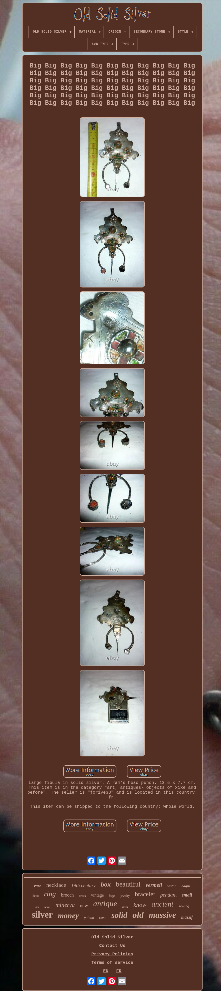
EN (105, 971)
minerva (65, 905)
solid (119, 915)
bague (186, 886)
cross (82, 896)
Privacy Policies (112, 954)
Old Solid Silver (112, 937)
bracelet (145, 894)
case (102, 917)
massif (187, 917)
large (112, 896)
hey (37, 906)
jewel (47, 906)
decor (125, 907)
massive (162, 915)
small (187, 895)
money (68, 915)
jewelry (125, 896)
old (138, 915)
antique (105, 903)
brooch (67, 895)
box (106, 884)
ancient (162, 904)
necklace (56, 885)
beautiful (128, 884)
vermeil (154, 885)
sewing (183, 906)
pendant (168, 895)
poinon (89, 918)
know (139, 904)
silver (42, 915)
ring (50, 894)
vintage (97, 895)
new (84, 905)
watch (171, 886)
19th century (83, 885)
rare (37, 886)
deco (36, 896)
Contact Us (112, 945)
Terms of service (112, 962)
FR (118, 971)
